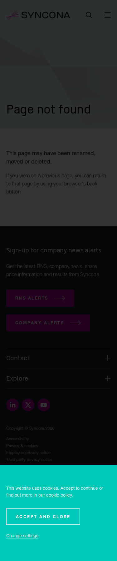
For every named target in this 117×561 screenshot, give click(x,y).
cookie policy (59, 495)
